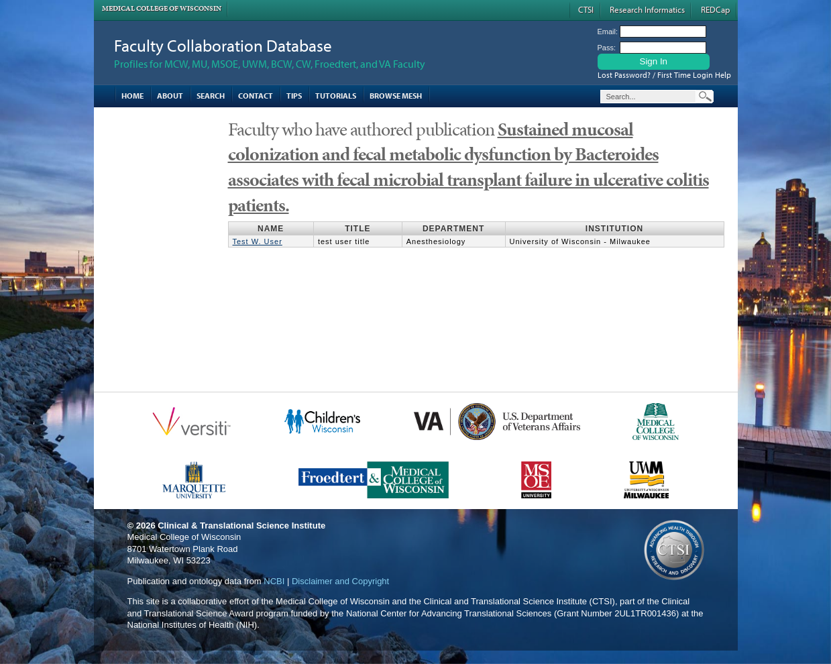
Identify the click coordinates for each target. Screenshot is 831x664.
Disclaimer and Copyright (340, 581)
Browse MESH (396, 96)
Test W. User (257, 241)
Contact (255, 96)
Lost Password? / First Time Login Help (664, 75)
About (170, 96)
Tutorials (335, 96)
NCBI (274, 581)
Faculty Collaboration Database (223, 45)
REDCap (715, 9)
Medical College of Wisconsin (161, 8)
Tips (294, 96)
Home (132, 96)
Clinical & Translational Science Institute (241, 525)
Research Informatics (647, 9)
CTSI (586, 9)
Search (211, 96)
